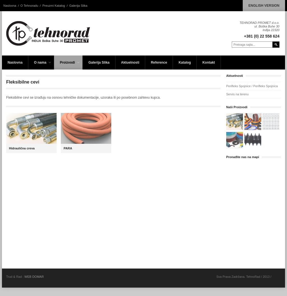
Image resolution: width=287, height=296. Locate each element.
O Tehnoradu (29, 5)
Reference (159, 62)
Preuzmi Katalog (53, 5)
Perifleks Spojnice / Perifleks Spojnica (252, 86)
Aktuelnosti (130, 62)
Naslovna (9, 5)
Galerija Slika (78, 5)
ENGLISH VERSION (263, 6)
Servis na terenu (237, 94)
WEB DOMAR (34, 276)
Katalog (185, 62)
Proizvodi (67, 65)
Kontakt (208, 62)
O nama (40, 65)
